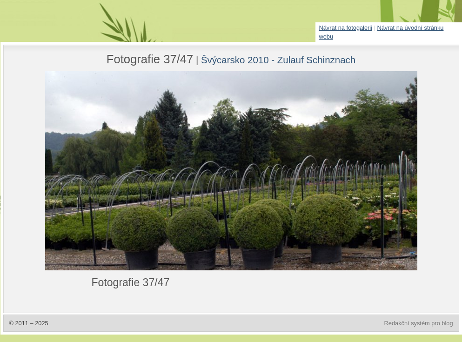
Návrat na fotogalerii (346, 27)
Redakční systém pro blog (418, 323)
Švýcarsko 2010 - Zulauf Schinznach (278, 59)
